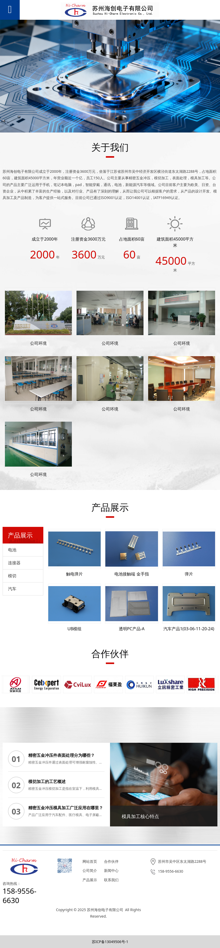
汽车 (12, 589)
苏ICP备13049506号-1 (110, 941)
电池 (12, 550)
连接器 (14, 563)
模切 (12, 576)
